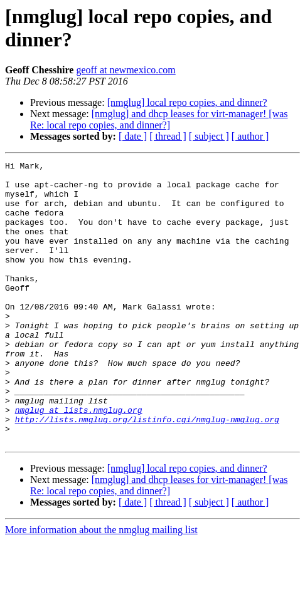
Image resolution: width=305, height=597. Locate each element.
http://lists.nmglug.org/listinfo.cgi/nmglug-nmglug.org (147, 471)
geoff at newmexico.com (125, 70)
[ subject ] (209, 136)
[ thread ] (167, 136)
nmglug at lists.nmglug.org (78, 460)
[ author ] (250, 136)
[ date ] (133, 136)
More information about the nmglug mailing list (101, 586)
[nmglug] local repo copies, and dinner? (187, 102)
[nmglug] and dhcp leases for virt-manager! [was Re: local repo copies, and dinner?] (159, 119)
